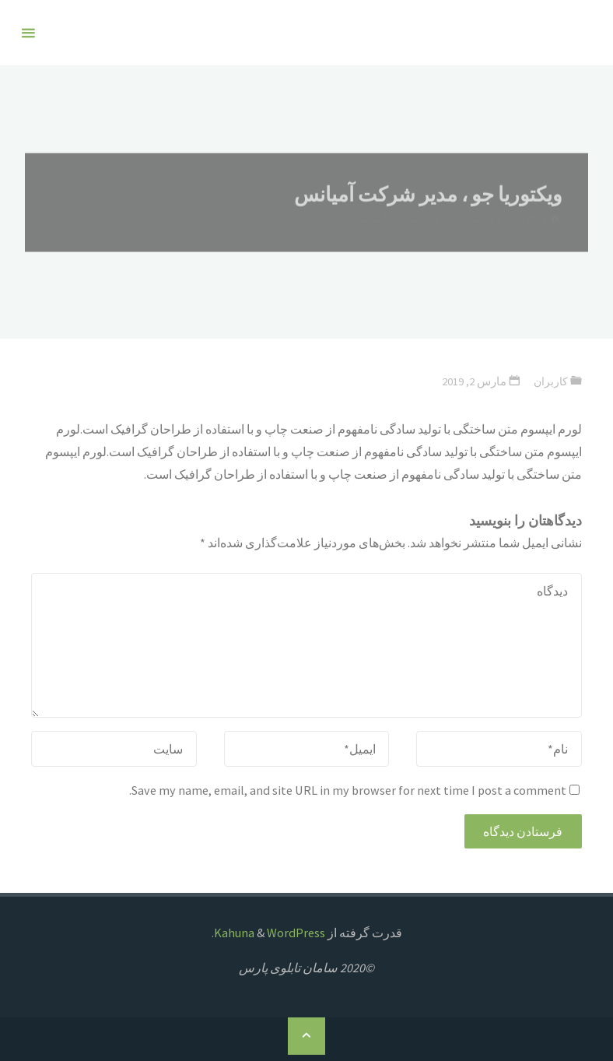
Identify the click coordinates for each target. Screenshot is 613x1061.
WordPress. (268, 932)
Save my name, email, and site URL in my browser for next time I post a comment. (354, 790)
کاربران (550, 381)
